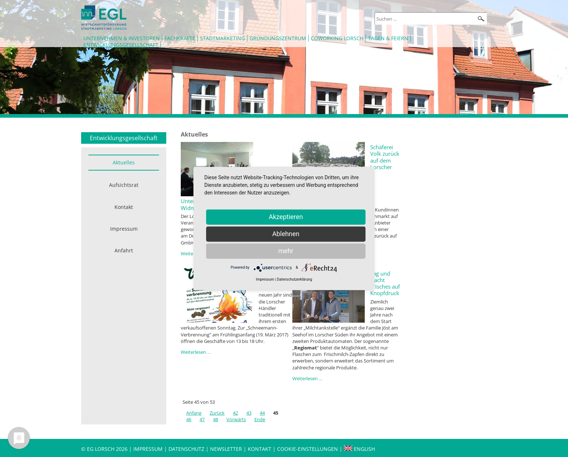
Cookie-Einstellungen (307, 448)
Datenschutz (187, 448)
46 (188, 419)
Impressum (124, 228)
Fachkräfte (179, 38)
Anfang (193, 413)
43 (248, 413)
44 (262, 413)
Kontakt (123, 207)
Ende (259, 419)
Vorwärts (236, 419)
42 (235, 413)
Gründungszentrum (278, 38)
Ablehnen (285, 234)
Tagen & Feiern (388, 38)
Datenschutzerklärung (294, 279)
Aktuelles (124, 162)
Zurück (217, 413)
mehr (285, 251)
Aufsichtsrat (123, 184)
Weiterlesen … (196, 352)
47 (202, 419)
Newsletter (226, 448)
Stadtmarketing (222, 38)
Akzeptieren (286, 217)
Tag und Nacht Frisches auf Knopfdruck (385, 283)
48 (215, 419)
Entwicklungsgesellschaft (120, 44)
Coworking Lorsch (337, 38)
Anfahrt (123, 250)
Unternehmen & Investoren (121, 38)
